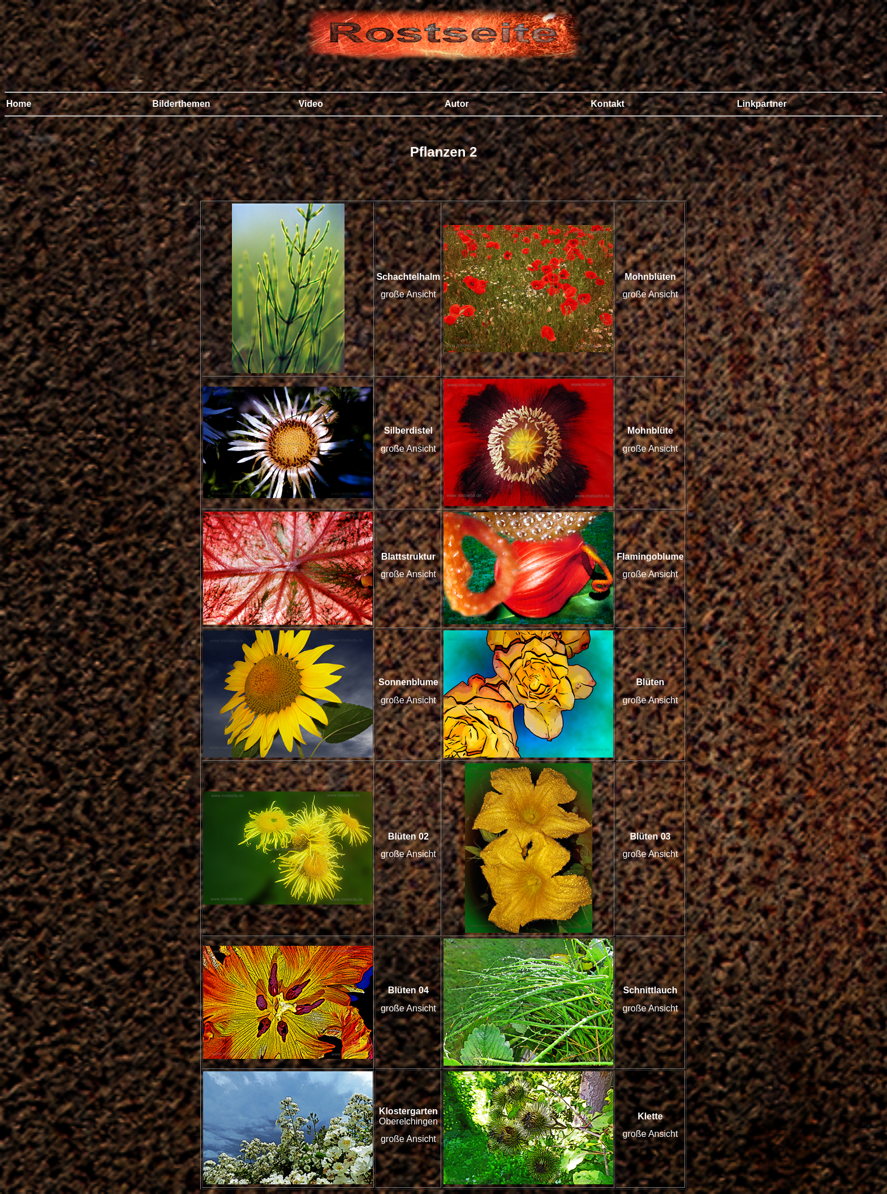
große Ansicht (408, 294)
